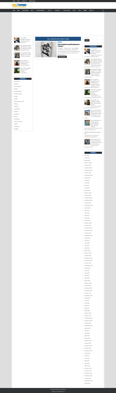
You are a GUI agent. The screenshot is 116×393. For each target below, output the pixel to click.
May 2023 (86, 245)
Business (16, 83)
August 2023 (87, 238)
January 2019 (87, 370)
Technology (57, 10)
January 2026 (87, 165)
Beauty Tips (17, 81)
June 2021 (86, 303)
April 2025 (87, 187)
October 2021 (87, 293)
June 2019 (86, 358)
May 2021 (86, 305)
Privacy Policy (32, 1)
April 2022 (87, 278)
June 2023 (87, 243)
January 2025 (87, 195)
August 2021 (87, 298)
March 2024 (87, 220)
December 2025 (88, 167)
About (18, 1)
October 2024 (87, 202)
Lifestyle (49, 10)
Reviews (16, 111)
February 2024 (88, 223)
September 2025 (88, 175)
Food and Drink (25, 10)
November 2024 (88, 200)
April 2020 (87, 335)
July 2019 (86, 355)
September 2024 (88, 205)
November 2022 (88, 260)
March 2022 (87, 280)
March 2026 (87, 160)
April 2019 (86, 363)
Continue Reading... (62, 57)
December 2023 (88, 228)
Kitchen (16, 103)
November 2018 (88, 375)
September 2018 (88, 380)
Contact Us (24, 1)
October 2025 (87, 172)
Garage (15, 96)
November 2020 (88, 320)
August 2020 (87, 328)
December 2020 (88, 318)
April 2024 (87, 218)
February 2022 (88, 283)
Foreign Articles (18, 93)
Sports (74, 10)
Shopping (16, 114)
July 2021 (86, 300)
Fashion (59, 42)
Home (14, 1)
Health (32, 10)
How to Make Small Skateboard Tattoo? (68, 45)
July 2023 (86, 240)
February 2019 (88, 368)
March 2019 (87, 365)
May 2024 (86, 215)
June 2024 (86, 212)
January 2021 (87, 315)
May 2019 (86, 360)
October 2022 (87, 263)
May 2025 (86, 185)
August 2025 (87, 177)
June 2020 (87, 333)
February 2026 (88, 162)
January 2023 (87, 255)
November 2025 (88, 170)
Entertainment (17, 86)
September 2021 (88, 295)
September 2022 (88, 265)
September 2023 (88, 235)
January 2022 (87, 285)
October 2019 (87, 348)
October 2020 (87, 323)
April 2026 (87, 157)
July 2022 (86, 270)
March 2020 (87, 338)
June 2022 (87, 273)
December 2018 (88, 373)
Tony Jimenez (60, 48)
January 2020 (87, 343)
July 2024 (86, 210)
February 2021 (88, 313)
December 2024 (88, 198)
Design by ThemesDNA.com (58, 391)
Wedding (85, 10)
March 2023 (87, 250)
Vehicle (79, 10)
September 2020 (88, 325)
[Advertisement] (58, 23)
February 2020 (88, 340)
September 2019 (88, 350)
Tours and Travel (66, 10)
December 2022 (88, 258)
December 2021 (88, 288)
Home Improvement (40, 10)
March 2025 (87, 190)
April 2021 (86, 308)
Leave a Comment (75, 48)
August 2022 (87, 268)
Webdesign (16, 126)
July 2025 (86, 180)
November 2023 (88, 230)
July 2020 (86, 330)
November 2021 (88, 290)
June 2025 (87, 182)
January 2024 (87, 225)
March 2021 (87, 310)
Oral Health (17, 108)
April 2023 (87, 248)
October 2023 (87, 233)
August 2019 (87, 353)
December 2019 (88, 345)
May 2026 (86, 155)
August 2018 (87, 383)
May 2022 (86, 275)
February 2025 (88, 192)
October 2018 (87, 378)
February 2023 (88, 253)
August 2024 (87, 208)
